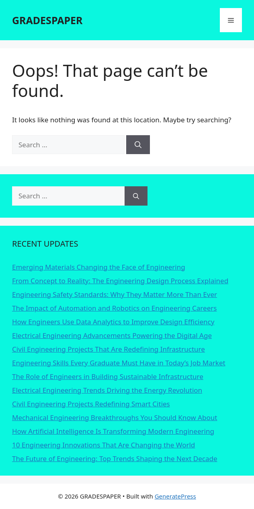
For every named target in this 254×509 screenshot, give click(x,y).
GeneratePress (175, 496)
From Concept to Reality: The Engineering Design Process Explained (120, 280)
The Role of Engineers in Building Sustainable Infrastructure (107, 376)
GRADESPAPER (47, 20)
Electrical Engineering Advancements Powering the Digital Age (112, 335)
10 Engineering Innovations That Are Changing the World (103, 444)
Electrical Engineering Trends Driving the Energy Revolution (107, 390)
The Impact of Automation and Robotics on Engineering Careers (114, 308)
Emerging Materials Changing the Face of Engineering (98, 267)
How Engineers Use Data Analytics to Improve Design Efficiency (113, 321)
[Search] (138, 145)
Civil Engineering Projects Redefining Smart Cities (91, 403)
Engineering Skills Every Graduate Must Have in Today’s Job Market (118, 362)
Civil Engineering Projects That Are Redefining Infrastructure (108, 349)
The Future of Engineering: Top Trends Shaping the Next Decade (114, 458)
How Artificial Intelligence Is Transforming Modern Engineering (113, 431)
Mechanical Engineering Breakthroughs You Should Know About (114, 417)
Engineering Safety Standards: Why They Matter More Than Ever (114, 294)
